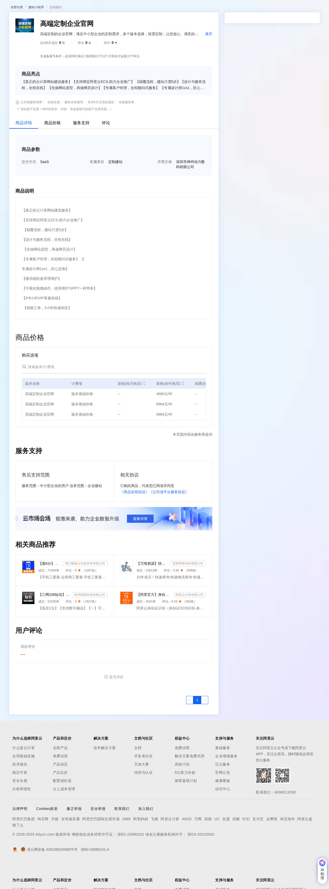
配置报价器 (62, 807)
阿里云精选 (99, 21)
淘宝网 (43, 846)
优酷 (236, 846)
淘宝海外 (287, 846)
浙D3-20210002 (200, 861)
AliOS (187, 846)
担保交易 (54, 129)
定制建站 (56, 34)
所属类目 (97, 188)
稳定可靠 (19, 799)
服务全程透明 (74, 129)
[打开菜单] (8, 8)
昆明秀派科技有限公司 (187, 590)
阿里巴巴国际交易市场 (101, 846)
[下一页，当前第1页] (204, 727)
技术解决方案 (105, 774)
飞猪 (154, 846)
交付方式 (29, 188)
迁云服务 (222, 791)
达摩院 (272, 846)
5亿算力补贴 (185, 799)
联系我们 (121, 835)
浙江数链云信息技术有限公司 (85, 590)
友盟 (226, 846)
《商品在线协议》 (134, 519)
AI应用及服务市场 (54, 21)
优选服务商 (126, 129)
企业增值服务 (226, 783)
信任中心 (222, 816)
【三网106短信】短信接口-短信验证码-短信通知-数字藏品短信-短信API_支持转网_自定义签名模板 (54, 621)
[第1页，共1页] (197, 727)
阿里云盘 (304, 846)
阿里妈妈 (140, 846)
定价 (141, 8)
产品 (66, 8)
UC (217, 846)
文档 (138, 774)
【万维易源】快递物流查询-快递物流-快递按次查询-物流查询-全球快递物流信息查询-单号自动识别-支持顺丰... (152, 590)
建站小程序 (36, 34)
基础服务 (222, 774)
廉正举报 (74, 835)
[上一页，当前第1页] (189, 727)
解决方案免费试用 (190, 783)
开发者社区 (143, 783)
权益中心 (125, 8)
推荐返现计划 (186, 807)
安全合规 (19, 807)
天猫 (55, 846)
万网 (198, 846)
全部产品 (60, 774)
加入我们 (145, 835)
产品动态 (60, 791)
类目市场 (79, 21)
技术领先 (19, 791)
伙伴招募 (139, 21)
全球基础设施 (23, 783)
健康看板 (222, 807)
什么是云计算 (23, 774)
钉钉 (246, 846)
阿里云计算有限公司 (189, 621)
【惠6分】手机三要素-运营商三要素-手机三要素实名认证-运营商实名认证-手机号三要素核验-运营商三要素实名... (49, 590)
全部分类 (17, 34)
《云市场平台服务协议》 (169, 519)
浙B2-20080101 (130, 861)
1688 (126, 846)
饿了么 (18, 852)
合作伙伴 (173, 8)
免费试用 (60, 783)
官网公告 (222, 799)
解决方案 (83, 8)
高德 (208, 846)
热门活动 (120, 21)
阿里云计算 (170, 846)
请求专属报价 (297, 148)
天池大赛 (141, 791)
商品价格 (52, 149)
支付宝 (258, 846)
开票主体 (165, 188)
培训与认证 (143, 799)
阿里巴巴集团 (23, 846)
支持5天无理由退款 (101, 129)
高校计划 (182, 791)
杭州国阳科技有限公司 (89, 621)
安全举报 (97, 835)
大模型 (52, 8)
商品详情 (23, 149)
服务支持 (81, 149)
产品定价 (60, 799)
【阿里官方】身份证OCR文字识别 (153, 621)
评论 (106, 149)
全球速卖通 (70, 846)
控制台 (286, 8)
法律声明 (19, 835)
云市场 (155, 8)
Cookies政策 (47, 835)
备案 (274, 8)
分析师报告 (21, 816)
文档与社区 (104, 8)
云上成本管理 (64, 816)
